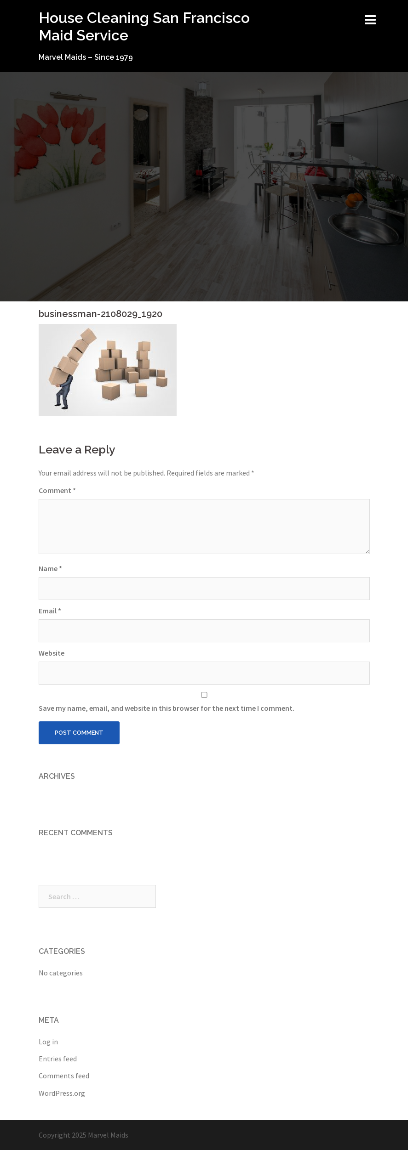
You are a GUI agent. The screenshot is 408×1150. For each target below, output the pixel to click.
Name (50, 568)
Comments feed (64, 1075)
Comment (57, 490)
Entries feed (58, 1058)
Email (50, 610)
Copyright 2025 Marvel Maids (83, 1134)
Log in (48, 1041)
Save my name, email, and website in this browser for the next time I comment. (166, 708)
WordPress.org (62, 1093)
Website (51, 652)
